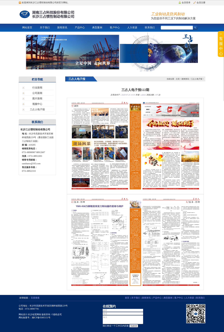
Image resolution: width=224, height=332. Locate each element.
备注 (123, 319)
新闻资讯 (62, 27)
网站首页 (27, 27)
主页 (178, 79)
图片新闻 (37, 98)
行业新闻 (37, 87)
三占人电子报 (37, 109)
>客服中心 (221, 44)
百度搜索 (35, 298)
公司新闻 (37, 93)
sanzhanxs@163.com (31, 163)
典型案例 (97, 27)
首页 (127, 298)
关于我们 (45, 27)
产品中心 (80, 27)
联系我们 (150, 27)
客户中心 (115, 27)
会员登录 (186, 2)
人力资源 (132, 27)
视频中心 (37, 104)
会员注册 (201, 2)
